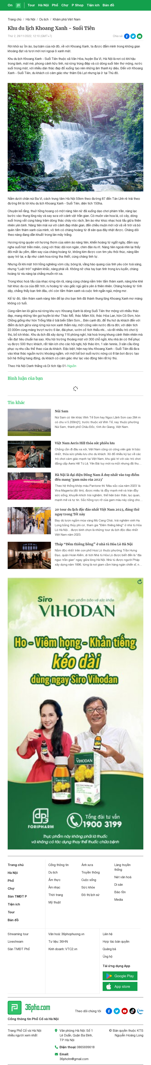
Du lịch (44, 19)
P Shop (78, 5)
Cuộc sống (88, 880)
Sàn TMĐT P (17, 896)
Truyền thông (90, 872)
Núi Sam (61, 411)
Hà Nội (43, 5)
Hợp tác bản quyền (116, 941)
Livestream (15, 941)
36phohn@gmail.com (74, 1059)
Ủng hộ (107, 956)
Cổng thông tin (58, 865)
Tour (31, 5)
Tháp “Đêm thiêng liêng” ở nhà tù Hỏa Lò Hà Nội (94, 544)
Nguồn (71, 366)
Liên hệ (107, 934)
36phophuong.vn (72, 934)
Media (118, 899)
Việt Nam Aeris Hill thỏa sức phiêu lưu (85, 443)
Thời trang (55, 895)
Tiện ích (93, 5)
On (10, 5)
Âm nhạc (54, 887)
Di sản (118, 884)
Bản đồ (108, 5)
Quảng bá (109, 949)
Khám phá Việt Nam (66, 19)
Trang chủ (14, 19)
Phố (55, 5)
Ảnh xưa (87, 865)
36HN (64, 941)
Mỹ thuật (54, 902)
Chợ (65, 5)
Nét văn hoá (122, 877)
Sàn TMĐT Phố (19, 949)
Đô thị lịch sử (90, 895)
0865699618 (86, 1047)
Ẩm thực (54, 880)
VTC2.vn (71, 949)
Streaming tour (18, 934)
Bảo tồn (120, 892)
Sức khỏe (88, 887)
